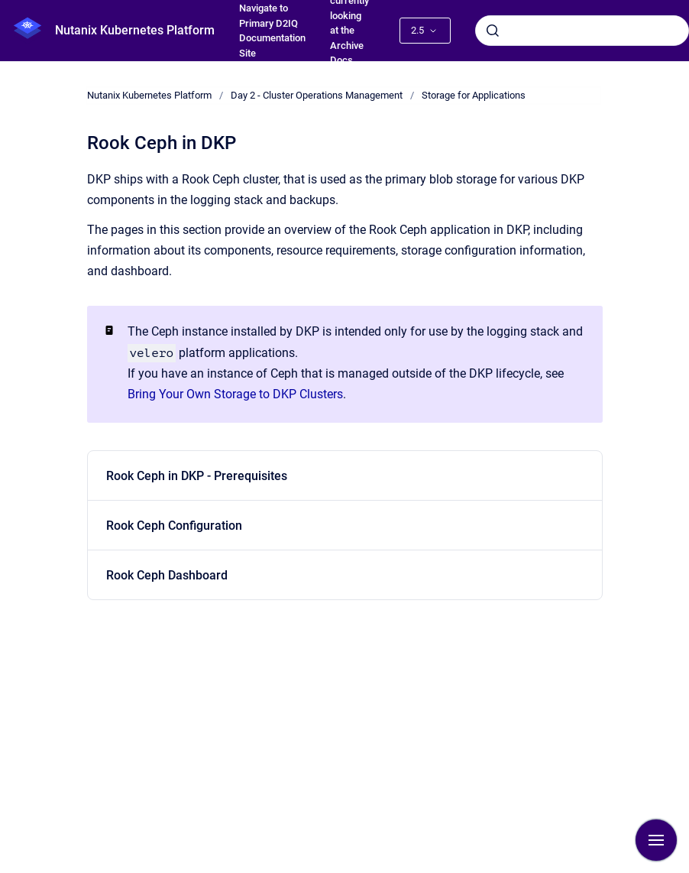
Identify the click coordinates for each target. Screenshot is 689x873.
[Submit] (492, 30)
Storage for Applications (474, 95)
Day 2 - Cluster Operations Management (317, 95)
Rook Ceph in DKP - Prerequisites (196, 476)
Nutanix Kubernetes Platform (135, 30)
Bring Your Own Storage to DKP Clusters (235, 394)
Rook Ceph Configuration (174, 525)
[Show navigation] (656, 840)
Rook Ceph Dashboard (167, 575)
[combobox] (582, 30)
